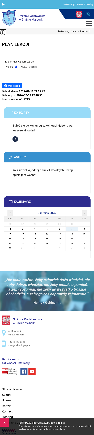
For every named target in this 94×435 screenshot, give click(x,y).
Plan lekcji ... (84, 31)
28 (72, 243)
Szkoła (6, 395)
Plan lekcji (15, 44)
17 (22, 238)
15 (84, 234)
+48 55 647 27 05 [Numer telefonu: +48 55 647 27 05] (16, 341)
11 (35, 234)
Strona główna (12, 389)
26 (47, 243)
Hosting (7, 417)
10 (22, 234)
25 (35, 243)
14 (72, 234)
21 (72, 238)
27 (59, 243)
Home (73, 31)
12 (47, 234)
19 (47, 238)
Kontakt (7, 411)
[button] (3, 4)
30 (10, 248)
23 (10, 243)
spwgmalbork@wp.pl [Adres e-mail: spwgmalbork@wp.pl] (19, 345)
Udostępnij (12, 85)
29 (84, 243)
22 (84, 238)
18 (35, 238)
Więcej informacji (15, 139)
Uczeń (6, 400)
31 (22, 248)
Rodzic (6, 406)
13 (59, 234)
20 (59, 238)
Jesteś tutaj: (64, 31)
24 (22, 243)
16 (10, 238)
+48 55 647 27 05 (88, 14)
